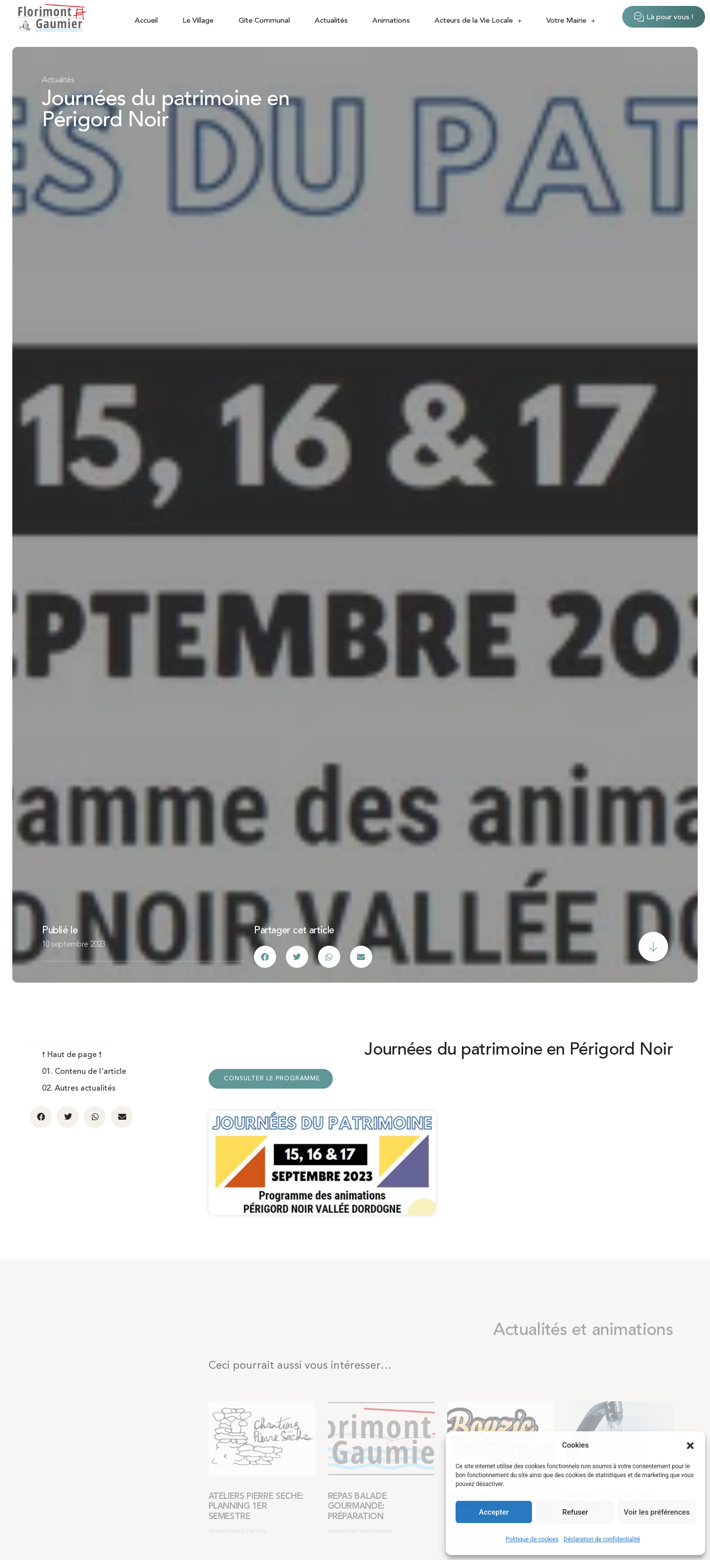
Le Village (197, 21)
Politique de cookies (532, 1539)
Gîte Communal (264, 21)
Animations (391, 21)
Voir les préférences (657, 1512)
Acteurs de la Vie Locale (478, 21)
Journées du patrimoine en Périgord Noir (165, 110)
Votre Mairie (570, 21)
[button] (690, 1446)
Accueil (146, 21)
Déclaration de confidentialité (602, 1539)
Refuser (575, 1512)
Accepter (493, 1512)
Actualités (331, 21)
